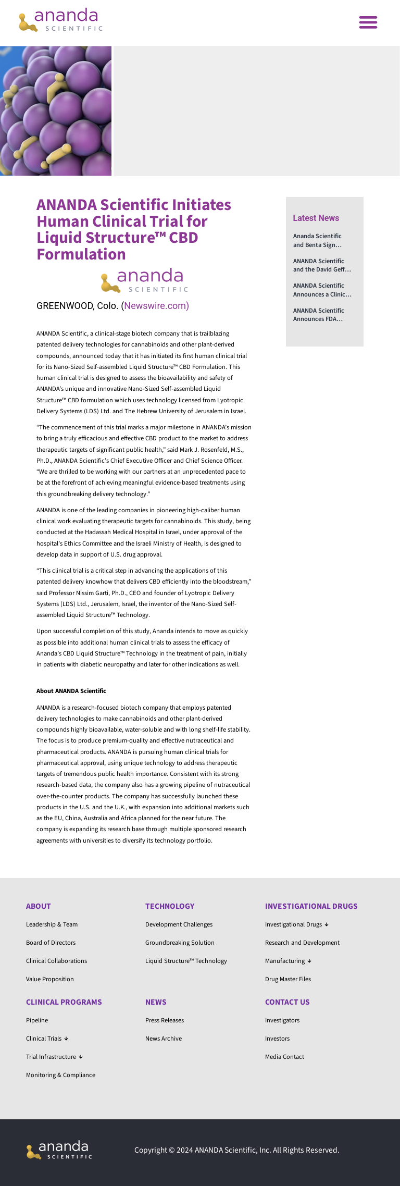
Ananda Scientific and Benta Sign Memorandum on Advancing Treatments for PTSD (322, 240)
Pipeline (37, 1020)
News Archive (163, 1038)
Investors (277, 1038)
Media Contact (284, 1056)
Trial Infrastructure (54, 1057)
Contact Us (287, 1002)
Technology (169, 906)
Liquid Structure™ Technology (186, 961)
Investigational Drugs (311, 906)
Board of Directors (51, 942)
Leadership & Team (52, 924)
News (156, 1002)
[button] (368, 21)
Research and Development (302, 942)
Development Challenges (179, 924)
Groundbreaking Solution (180, 942)
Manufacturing (288, 961)
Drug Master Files (288, 979)
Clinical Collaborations (56, 961)
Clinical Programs (64, 1002)
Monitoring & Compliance (60, 1075)
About (38, 906)
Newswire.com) (156, 305)
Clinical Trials (47, 1038)
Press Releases (164, 1020)
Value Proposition (50, 979)
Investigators (282, 1020)
